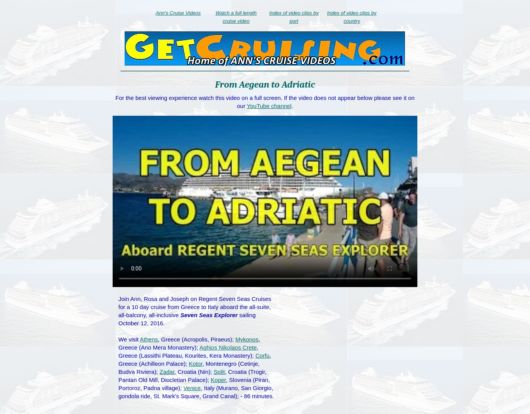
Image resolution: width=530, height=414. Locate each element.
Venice (192, 388)
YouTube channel (269, 106)
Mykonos (246, 339)
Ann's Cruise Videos (178, 13)
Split (219, 371)
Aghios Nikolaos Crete (228, 347)
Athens (149, 339)
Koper (218, 380)
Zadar (167, 371)
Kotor (196, 363)
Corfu (262, 355)
